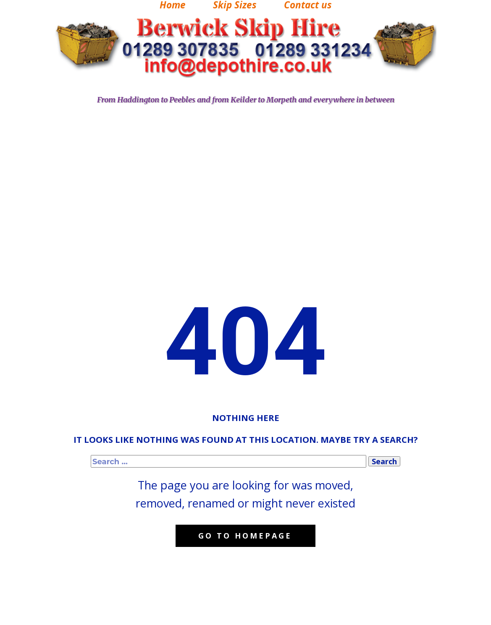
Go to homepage (245, 536)
